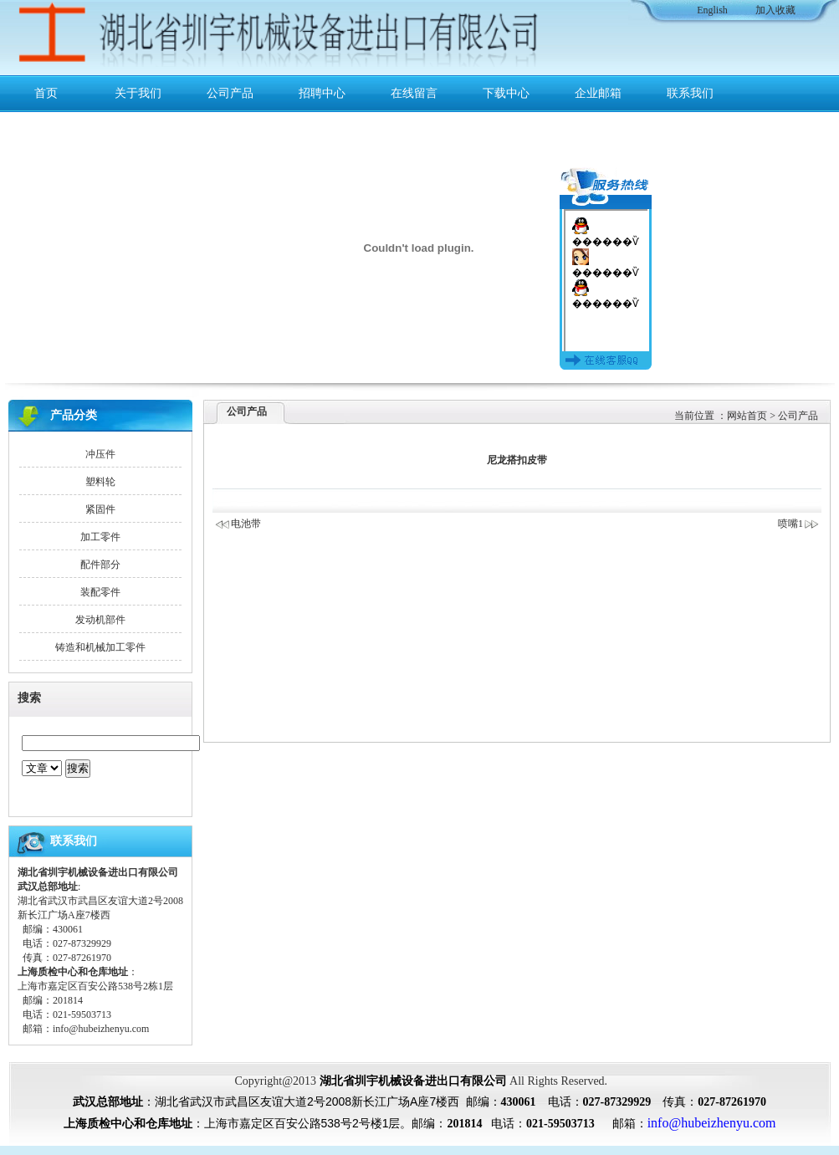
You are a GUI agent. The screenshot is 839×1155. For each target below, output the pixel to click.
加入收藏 (775, 10)
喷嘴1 (799, 523)
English (712, 10)
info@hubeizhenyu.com (101, 1029)
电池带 (246, 523)
